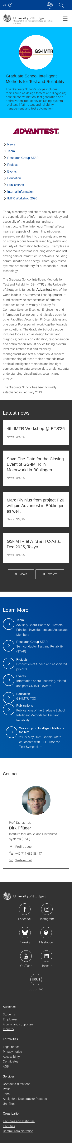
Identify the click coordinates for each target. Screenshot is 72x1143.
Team (11, 151)
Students (9, 1014)
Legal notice (11, 1047)
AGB (6, 1066)
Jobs (6, 1094)
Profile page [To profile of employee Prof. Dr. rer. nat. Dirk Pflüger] (23, 846)
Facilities (9, 1126)
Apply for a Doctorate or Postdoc (25, 1099)
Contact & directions (16, 1084)
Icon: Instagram (47, 909)
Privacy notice (12, 1051)
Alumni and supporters (18, 1024)
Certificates (10, 1061)
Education (14, 178)
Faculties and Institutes (19, 1121)
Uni (4, 4)
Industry (8, 1029)
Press (6, 1089)
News (11, 144)
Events (12, 171)
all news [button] (21, 574)
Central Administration (18, 1131)
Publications (15, 185)
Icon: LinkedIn (46, 956)
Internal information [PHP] (20, 191)
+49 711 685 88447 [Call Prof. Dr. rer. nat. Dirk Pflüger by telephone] (28, 853)
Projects (12, 164)
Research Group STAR (23, 157)
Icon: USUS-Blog (36, 979)
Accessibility (11, 1056)
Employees (10, 1019)
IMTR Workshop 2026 (22, 198)
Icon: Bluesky (25, 932)
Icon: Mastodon (46, 932)
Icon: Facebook (25, 909)
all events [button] (49, 574)
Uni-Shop (9, 1103)
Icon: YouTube (26, 956)
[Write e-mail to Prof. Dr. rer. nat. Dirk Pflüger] (20, 860)
